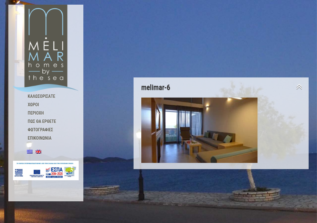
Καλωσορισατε (41, 96)
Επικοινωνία (39, 138)
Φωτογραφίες (40, 129)
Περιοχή (36, 113)
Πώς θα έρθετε (42, 121)
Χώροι (33, 104)
